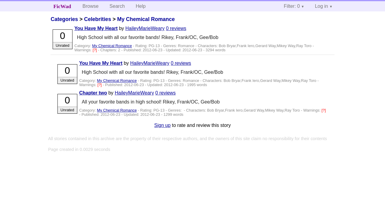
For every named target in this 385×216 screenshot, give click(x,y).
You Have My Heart (96, 28)
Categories (64, 19)
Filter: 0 (292, 6)
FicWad (62, 6)
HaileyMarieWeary (145, 28)
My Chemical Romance (146, 19)
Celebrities (97, 19)
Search (117, 6)
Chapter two (93, 92)
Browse (90, 6)
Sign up (162, 125)
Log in (321, 6)
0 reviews (176, 28)
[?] (95, 50)
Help (141, 6)
